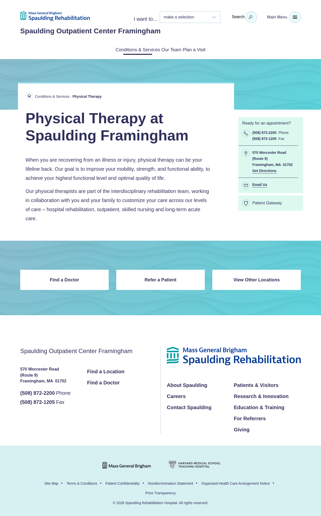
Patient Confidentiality (122, 482)
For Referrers (250, 417)
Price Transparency (160, 492)
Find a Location (106, 370)
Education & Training (259, 406)
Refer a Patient (160, 278)
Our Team (172, 49)
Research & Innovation (261, 395)
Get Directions (264, 170)
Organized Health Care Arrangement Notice (235, 482)
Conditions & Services (125, 49)
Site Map (51, 482)
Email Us (259, 184)
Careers (176, 395)
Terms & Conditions (81, 482)
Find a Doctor (64, 278)
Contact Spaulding (189, 406)
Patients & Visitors (256, 384)
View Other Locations (256, 278)
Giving (241, 428)
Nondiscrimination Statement (170, 482)
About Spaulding (187, 384)
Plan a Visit (208, 49)
